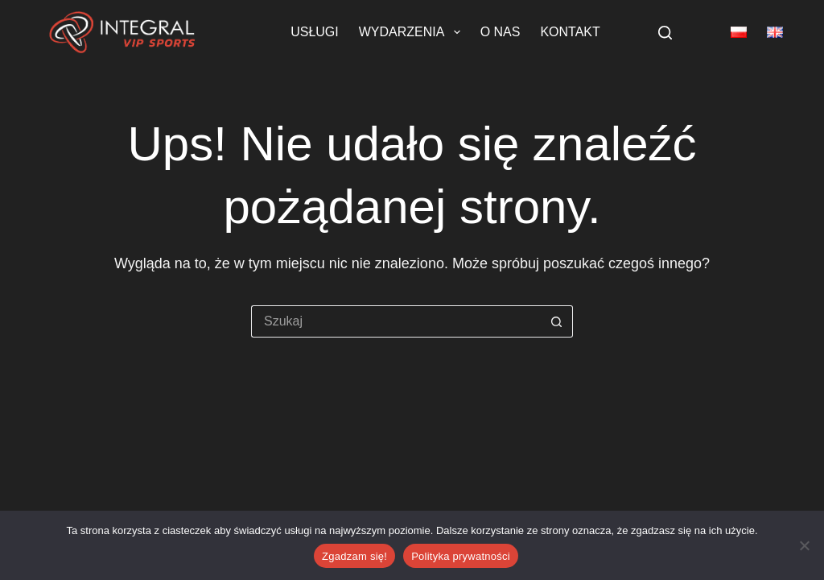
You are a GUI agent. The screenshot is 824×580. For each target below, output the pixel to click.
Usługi (314, 32)
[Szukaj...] (396, 321)
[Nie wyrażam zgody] (804, 545)
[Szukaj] (665, 32)
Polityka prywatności (460, 556)
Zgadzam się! (354, 556)
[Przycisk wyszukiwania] (557, 321)
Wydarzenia (413, 32)
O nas (500, 32)
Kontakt (569, 32)
